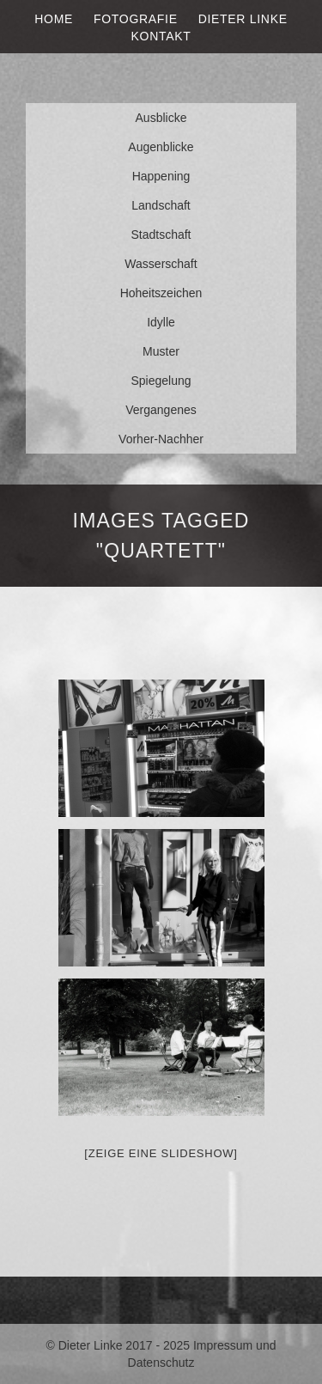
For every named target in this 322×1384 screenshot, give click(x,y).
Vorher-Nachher (161, 439)
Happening (161, 176)
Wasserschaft (161, 264)
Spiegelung (161, 380)
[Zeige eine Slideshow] (160, 1153)
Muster (161, 351)
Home (53, 19)
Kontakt (161, 36)
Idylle (161, 322)
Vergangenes (161, 410)
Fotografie (136, 19)
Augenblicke (160, 147)
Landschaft (161, 205)
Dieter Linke (243, 19)
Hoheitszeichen (161, 293)
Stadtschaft (161, 234)
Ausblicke (161, 118)
